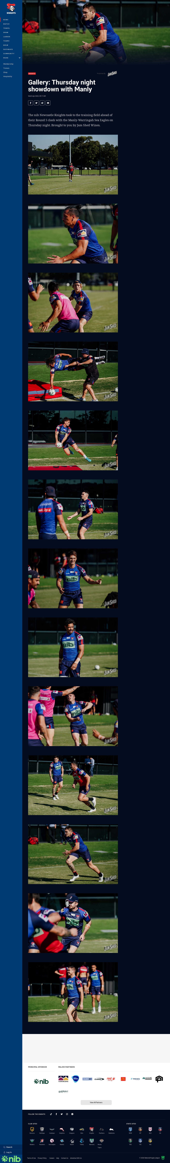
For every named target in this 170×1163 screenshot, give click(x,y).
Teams (6, 41)
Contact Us (64, 1158)
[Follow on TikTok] (51, 1114)
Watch (6, 24)
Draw (5, 32)
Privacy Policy (42, 1158)
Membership (8, 64)
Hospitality (7, 76)
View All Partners (96, 1102)
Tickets (6, 68)
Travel (6, 28)
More (11, 58)
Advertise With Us (76, 1158)
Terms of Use (31, 1158)
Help (57, 1158)
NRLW (5, 45)
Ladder (6, 37)
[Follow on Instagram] (67, 1114)
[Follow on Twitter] (62, 1114)
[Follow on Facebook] (56, 1114)
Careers (51, 1158)
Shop (5, 72)
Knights (32, 73)
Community (9, 53)
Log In (7, 1152)
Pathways (8, 49)
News (5, 20)
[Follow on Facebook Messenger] (72, 1114)
